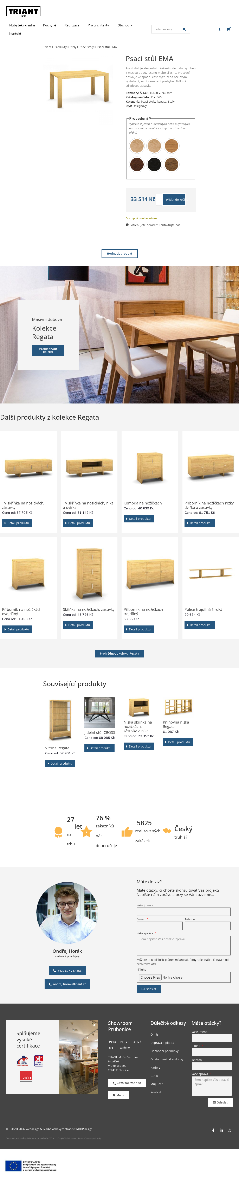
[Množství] (159, 200)
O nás (154, 1034)
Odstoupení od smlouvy (166, 1059)
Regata (161, 101)
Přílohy (141, 970)
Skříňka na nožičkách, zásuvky (89, 609)
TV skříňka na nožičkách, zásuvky (23, 505)
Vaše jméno (145, 905)
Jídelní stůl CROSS (99, 732)
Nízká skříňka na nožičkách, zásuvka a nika (138, 726)
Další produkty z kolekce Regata (49, 417)
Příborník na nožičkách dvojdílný (21, 611)
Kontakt (155, 1092)
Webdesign (32, 1129)
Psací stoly (86, 47)
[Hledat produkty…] (170, 29)
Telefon (190, 919)
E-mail (141, 919)
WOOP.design (84, 1129)
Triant (47, 47)
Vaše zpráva (145, 933)
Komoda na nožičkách (143, 503)
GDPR (154, 1076)
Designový (140, 106)
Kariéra (155, 1067)
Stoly (73, 47)
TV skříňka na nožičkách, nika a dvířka (88, 505)
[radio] (137, 146)
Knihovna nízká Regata (176, 724)
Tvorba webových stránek (58, 1129)
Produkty (60, 47)
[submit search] (184, 29)
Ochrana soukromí (75, 1138)
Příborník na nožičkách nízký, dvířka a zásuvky (210, 505)
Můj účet (156, 1084)
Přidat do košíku (176, 200)
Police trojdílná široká (203, 609)
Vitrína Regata (57, 747)
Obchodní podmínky (164, 1051)
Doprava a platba (162, 1043)
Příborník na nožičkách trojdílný (143, 611)
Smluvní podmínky (93, 1138)
